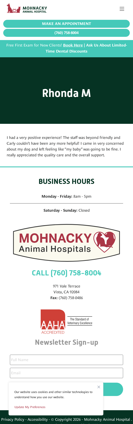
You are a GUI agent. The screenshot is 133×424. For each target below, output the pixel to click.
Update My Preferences (29, 407)
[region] (56, 398)
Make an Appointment (66, 24)
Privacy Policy (12, 419)
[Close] (98, 385)
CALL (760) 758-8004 (66, 273)
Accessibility (38, 419)
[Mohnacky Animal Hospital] (28, 8)
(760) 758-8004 (66, 33)
